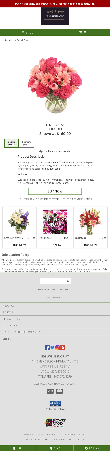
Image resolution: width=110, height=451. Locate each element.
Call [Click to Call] (18, 448)
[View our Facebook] (47, 349)
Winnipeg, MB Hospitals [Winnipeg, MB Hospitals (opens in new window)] (72, 434)
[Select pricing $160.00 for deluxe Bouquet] (11, 143)
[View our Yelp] (62, 349)
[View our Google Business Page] (52, 349)
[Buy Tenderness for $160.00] (55, 191)
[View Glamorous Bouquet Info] (91, 222)
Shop (27, 32)
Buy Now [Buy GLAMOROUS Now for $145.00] (90, 245)
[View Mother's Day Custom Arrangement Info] (55, 221)
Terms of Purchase (56, 439)
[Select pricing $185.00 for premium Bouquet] (26, 143)
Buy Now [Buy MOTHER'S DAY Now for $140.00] (55, 245)
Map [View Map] (55, 448)
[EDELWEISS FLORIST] (55, 24)
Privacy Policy (34, 439)
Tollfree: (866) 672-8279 (55, 376)
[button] (55, 403)
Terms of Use (76, 439)
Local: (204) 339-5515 (55, 371)
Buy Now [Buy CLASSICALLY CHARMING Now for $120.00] (19, 245)
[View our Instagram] (57, 349)
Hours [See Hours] (92, 448)
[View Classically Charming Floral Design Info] (20, 221)
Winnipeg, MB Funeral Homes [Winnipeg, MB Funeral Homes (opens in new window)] (40, 434)
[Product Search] (55, 281)
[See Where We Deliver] (55, 297)
